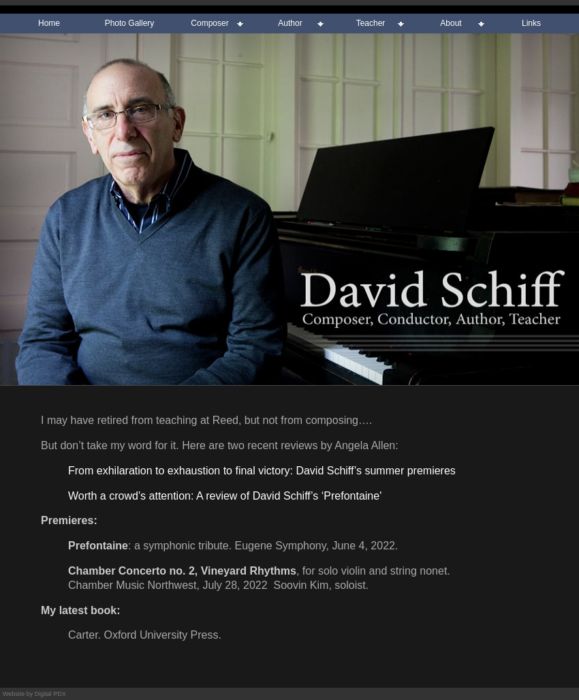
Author (290, 23)
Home (49, 23)
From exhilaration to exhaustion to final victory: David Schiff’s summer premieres (262, 470)
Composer (209, 23)
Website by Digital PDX (34, 693)
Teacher (371, 23)
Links (531, 23)
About (450, 23)
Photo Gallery (130, 23)
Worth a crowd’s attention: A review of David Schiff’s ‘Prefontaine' (224, 496)
